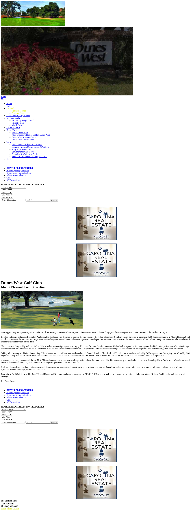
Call (8, 106)
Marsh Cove (17, 125)
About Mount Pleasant (16, 175)
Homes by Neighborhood (23, 120)
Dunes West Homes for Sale (18, 173)
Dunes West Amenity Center (24, 137)
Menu (3, 99)
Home (3, 96)
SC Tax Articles (13, 180)
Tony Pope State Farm (21, 149)
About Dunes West (20, 132)
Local (8, 142)
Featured (10, 108)
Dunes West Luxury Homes (18, 115)
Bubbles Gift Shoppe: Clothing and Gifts (29, 156)
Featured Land (18, 113)
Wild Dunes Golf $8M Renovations (27, 144)
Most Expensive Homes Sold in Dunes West (31, 135)
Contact (9, 159)
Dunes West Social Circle (23, 140)
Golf (8, 178)
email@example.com (10, 509)
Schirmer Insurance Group (23, 152)
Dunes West (11, 130)
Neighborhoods (13, 118)
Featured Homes (19, 111)
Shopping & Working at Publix (25, 154)
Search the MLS (13, 128)
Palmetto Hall (18, 123)
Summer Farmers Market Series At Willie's (30, 147)
